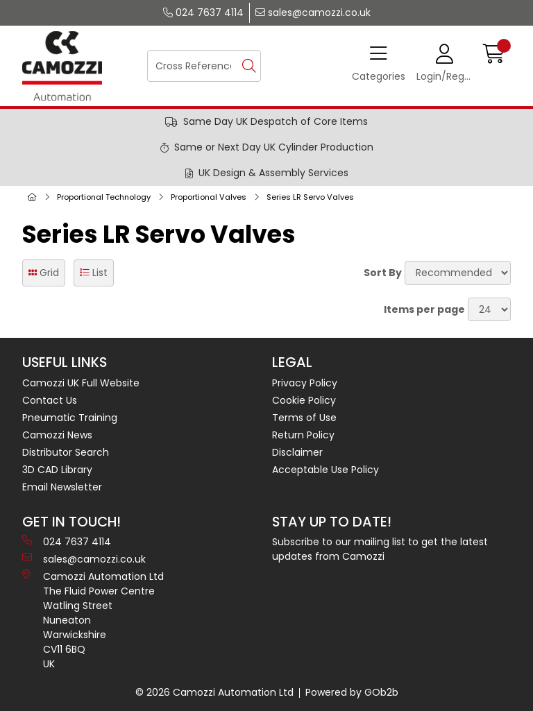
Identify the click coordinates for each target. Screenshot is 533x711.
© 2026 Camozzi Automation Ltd (214, 692)
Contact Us (49, 400)
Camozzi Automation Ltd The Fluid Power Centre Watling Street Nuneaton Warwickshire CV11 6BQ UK (93, 620)
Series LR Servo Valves (310, 197)
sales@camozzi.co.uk (313, 12)
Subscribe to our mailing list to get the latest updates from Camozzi (380, 549)
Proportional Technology (104, 197)
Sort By (383, 273)
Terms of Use (304, 418)
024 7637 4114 (203, 12)
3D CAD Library (57, 470)
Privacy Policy (304, 383)
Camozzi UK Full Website (80, 383)
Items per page (424, 309)
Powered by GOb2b (351, 692)
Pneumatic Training (69, 418)
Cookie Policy (304, 400)
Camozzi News (57, 435)
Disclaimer (297, 452)
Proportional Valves (208, 197)
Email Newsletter (62, 487)
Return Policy (303, 435)
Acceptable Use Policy (325, 470)
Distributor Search (65, 452)
